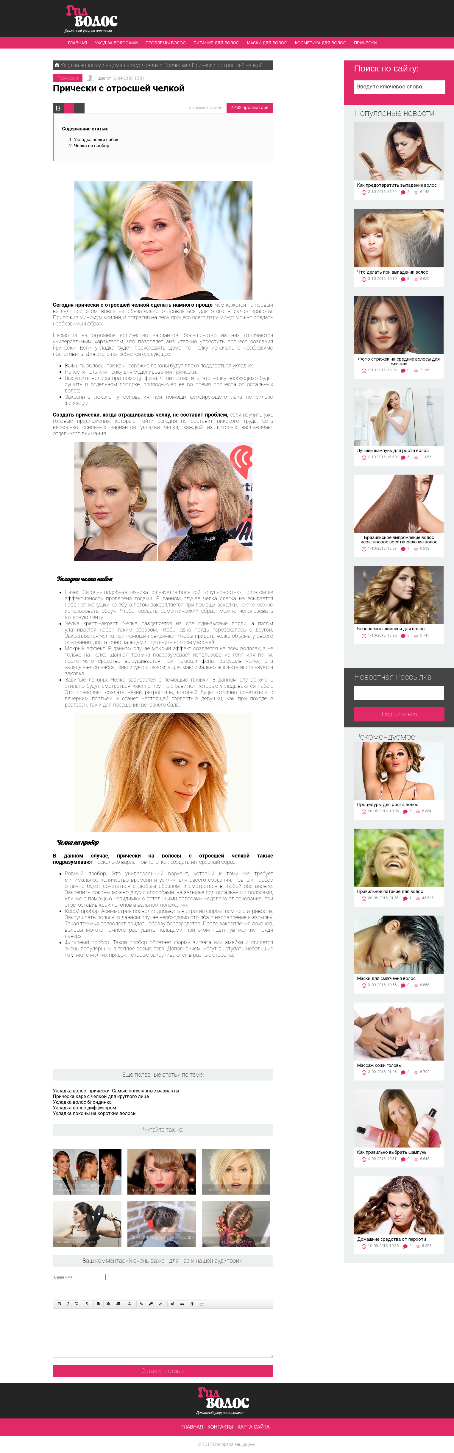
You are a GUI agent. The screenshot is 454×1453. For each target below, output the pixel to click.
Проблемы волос (166, 42)
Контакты (220, 1426)
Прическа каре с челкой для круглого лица (101, 1096)
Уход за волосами (116, 42)
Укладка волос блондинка (82, 1102)
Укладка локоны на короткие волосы (95, 1113)
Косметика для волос (320, 42)
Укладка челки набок (96, 139)
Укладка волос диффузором (84, 1108)
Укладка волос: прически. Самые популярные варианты (116, 1091)
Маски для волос (267, 42)
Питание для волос (216, 42)
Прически (365, 42)
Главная (77, 42)
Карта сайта (254, 1426)
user (101, 78)
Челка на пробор (91, 145)
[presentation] (166, 1285)
